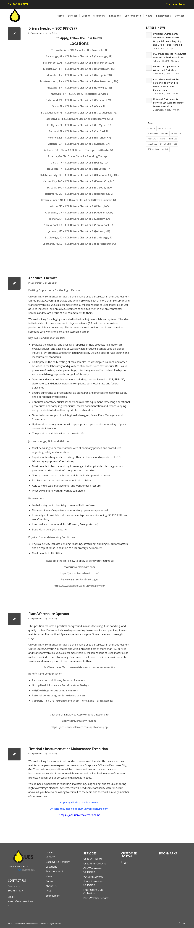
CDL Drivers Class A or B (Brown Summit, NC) (91, 200)
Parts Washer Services (96, 898)
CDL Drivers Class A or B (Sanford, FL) (87, 131)
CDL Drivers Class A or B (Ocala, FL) (86, 106)
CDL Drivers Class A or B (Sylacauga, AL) (88, 56)
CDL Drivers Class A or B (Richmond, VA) (89, 100)
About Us (51, 886)
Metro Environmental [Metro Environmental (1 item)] (156, 139)
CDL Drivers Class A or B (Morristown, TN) (90, 69)
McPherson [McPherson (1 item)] (176, 133)
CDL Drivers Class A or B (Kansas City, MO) (90, 181)
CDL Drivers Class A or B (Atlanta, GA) (87, 144)
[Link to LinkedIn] (183, 923)
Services (50, 857)
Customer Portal (176, 4)
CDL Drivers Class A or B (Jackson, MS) (87, 231)
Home (49, 852)
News (49, 876)
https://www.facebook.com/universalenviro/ (79, 585)
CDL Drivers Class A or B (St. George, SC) (89, 237)
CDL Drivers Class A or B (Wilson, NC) (87, 206)
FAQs (49, 891)
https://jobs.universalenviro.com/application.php (79, 727)
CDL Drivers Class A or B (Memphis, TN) (88, 75)
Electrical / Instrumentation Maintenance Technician (68, 749)
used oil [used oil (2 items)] (165, 149)
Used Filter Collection (95, 863)
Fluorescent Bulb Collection (93, 891)
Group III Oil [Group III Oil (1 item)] (152, 133)
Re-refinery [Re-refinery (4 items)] (152, 144)
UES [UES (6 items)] (175, 144)
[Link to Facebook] (179, 923)
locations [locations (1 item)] (164, 133)
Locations (51, 866)
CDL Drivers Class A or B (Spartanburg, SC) (90, 243)
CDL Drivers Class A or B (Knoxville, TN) (88, 87)
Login (124, 862)
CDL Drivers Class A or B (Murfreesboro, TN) (91, 81)
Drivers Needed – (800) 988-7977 (52, 28)
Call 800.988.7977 (18, 4)
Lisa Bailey (52, 33)
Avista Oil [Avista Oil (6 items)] (151, 128)
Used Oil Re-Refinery (58, 862)
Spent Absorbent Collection (93, 883)
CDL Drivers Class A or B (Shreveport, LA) (89, 225)
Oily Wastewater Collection (92, 870)
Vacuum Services (93, 876)
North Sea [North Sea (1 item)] (172, 139)
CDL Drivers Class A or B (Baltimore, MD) (89, 193)
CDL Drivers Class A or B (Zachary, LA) (87, 218)
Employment (36, 33)
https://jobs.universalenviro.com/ (79, 573)
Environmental (54, 871)
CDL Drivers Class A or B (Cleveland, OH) (89, 212)
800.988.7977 (15, 890)
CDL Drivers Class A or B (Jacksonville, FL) (88, 119)
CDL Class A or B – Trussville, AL (88, 50)
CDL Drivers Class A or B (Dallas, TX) (86, 162)
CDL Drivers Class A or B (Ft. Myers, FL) (88, 125)
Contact (50, 881)
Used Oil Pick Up (92, 858)
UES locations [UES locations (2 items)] (153, 149)
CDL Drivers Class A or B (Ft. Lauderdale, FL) (91, 112)
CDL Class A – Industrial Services (88, 94)
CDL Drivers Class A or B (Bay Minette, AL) (90, 62)
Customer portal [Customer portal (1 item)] (165, 128)
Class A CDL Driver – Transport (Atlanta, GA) (87, 150)
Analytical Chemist (42, 278)
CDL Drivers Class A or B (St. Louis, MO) (88, 187)
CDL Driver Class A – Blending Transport (87, 156)
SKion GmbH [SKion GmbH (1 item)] (165, 144)
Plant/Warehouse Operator (48, 614)
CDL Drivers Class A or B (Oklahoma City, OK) (92, 175)
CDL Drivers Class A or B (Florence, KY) (88, 137)
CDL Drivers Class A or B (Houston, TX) (88, 169)
